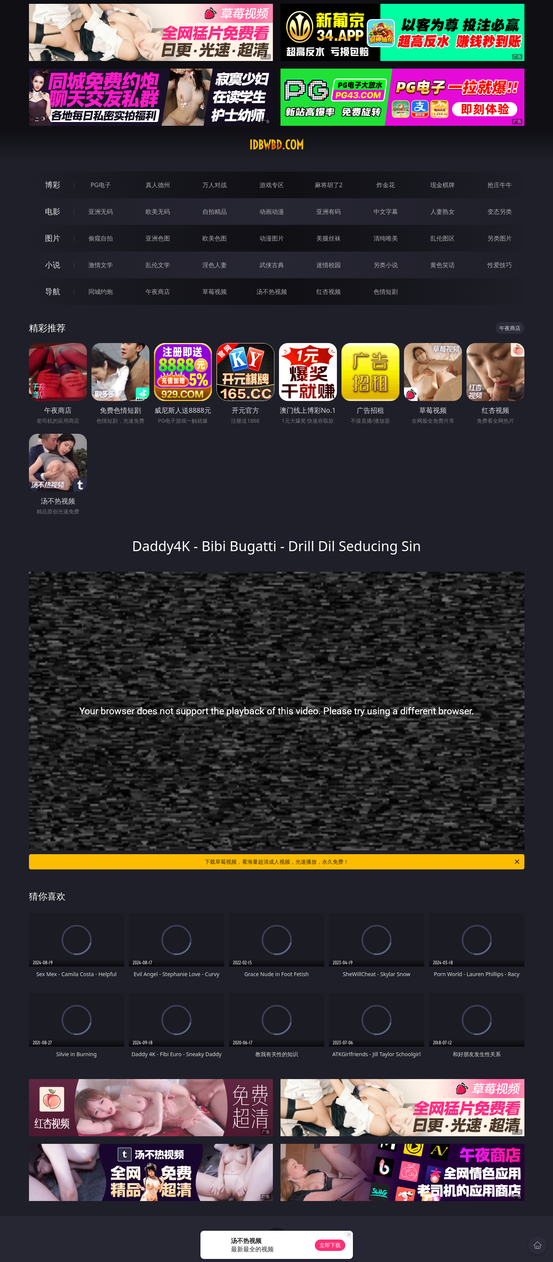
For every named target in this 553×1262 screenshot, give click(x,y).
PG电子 (101, 185)
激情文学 (100, 265)
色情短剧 (385, 291)
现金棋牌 (442, 185)
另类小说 (385, 265)
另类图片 (499, 238)
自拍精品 (214, 211)
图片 (52, 238)
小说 (52, 265)
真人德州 (158, 185)
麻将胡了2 (329, 185)
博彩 (52, 185)
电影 (52, 211)
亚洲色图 (158, 238)
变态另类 (499, 211)
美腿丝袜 (328, 238)
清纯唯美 (385, 238)
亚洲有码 (328, 211)
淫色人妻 (214, 265)
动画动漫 (272, 211)
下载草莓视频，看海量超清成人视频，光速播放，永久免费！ (363, 861)
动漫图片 (272, 238)
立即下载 (330, 1245)
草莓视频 (214, 291)
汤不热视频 (271, 291)
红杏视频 (328, 291)
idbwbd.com (276, 144)
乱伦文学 (158, 265)
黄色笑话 (442, 265)
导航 (52, 291)
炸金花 (386, 185)
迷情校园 (328, 265)
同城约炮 (100, 291)
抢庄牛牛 (499, 185)
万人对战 (214, 185)
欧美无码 (158, 211)
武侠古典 (272, 265)
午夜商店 (158, 291)
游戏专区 (272, 185)
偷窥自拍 (100, 238)
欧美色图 (214, 238)
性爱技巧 (499, 265)
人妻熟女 (442, 211)
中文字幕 (385, 211)
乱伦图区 (442, 238)
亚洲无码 (100, 211)
